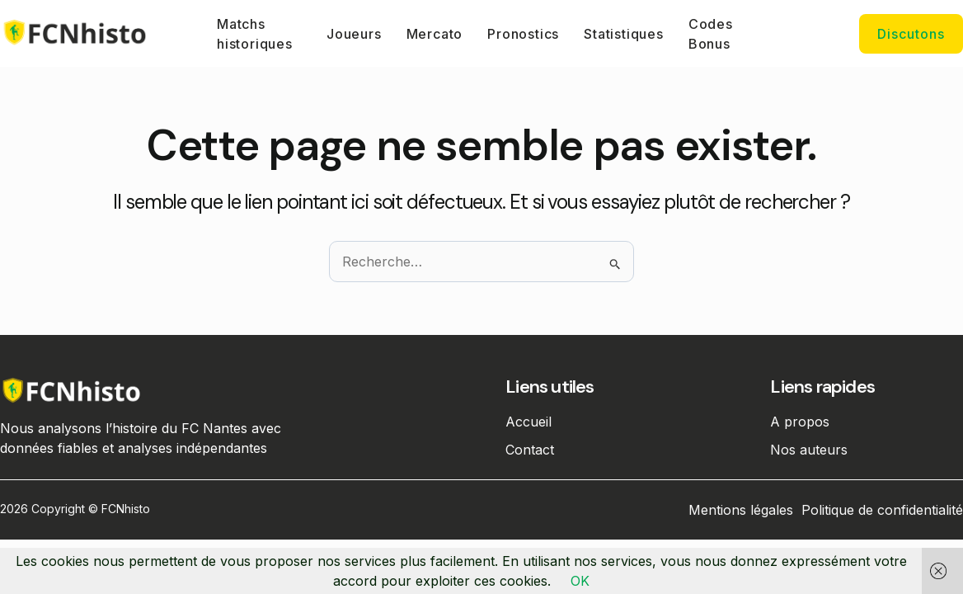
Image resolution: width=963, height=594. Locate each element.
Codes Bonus (710, 34)
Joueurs (354, 34)
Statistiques (624, 34)
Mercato (434, 34)
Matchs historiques (255, 34)
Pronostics (523, 34)
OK (580, 581)
